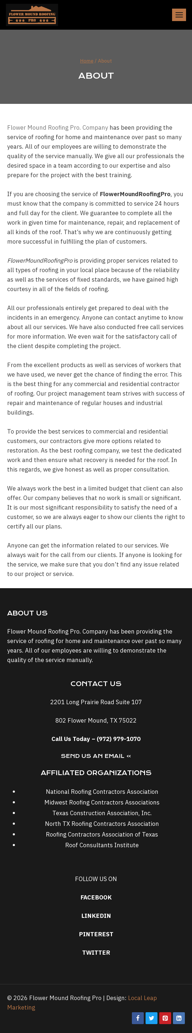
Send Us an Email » (96, 756)
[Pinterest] (165, 1018)
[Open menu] (179, 15)
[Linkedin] (179, 1018)
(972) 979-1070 (119, 739)
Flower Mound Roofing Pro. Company (57, 127)
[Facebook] (138, 1018)
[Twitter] (151, 1018)
